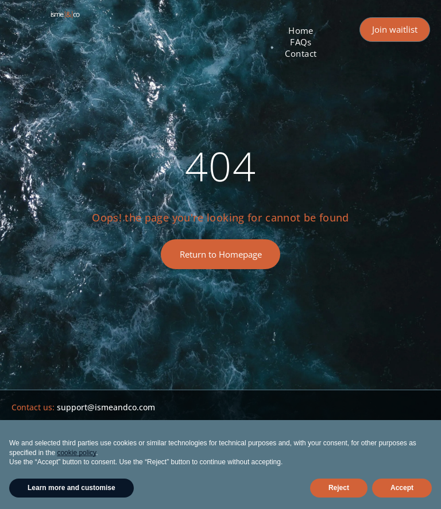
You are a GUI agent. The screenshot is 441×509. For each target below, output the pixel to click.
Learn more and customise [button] (71, 488)
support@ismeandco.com (106, 407)
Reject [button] (338, 488)
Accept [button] (401, 488)
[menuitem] (301, 30)
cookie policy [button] (76, 453)
